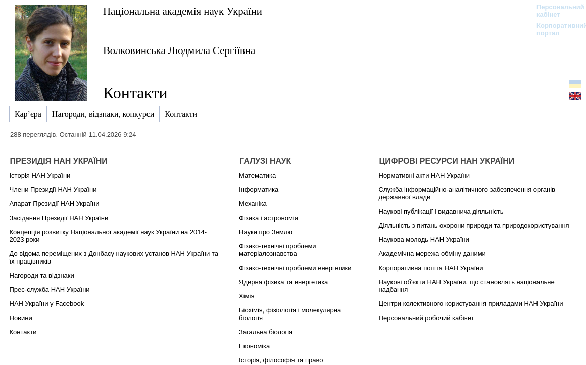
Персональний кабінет (555, 10)
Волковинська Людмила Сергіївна (179, 50)
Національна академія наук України (182, 11)
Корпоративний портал (555, 29)
